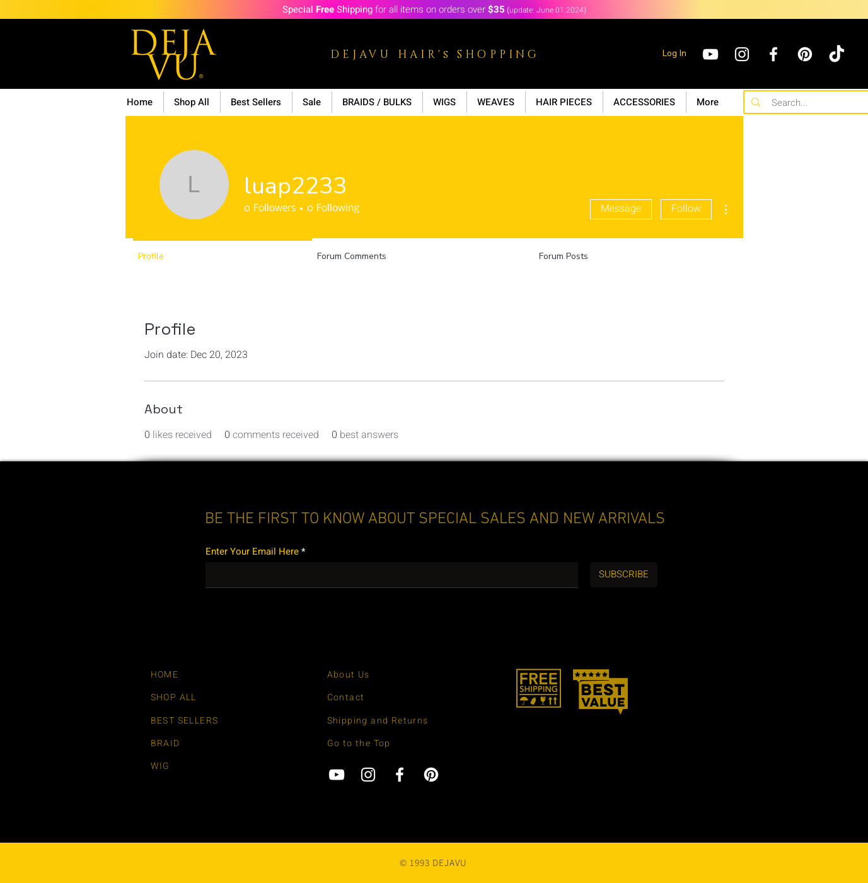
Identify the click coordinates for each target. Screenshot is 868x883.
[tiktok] (836, 54)
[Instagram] (741, 54)
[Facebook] (773, 54)
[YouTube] (710, 54)
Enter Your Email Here (252, 552)
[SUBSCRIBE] (623, 574)
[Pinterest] (805, 54)
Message (621, 208)
